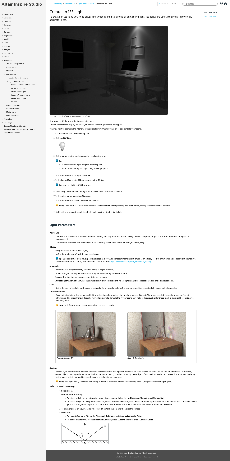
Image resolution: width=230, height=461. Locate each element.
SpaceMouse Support (12, 133)
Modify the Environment (18, 78)
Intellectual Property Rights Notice (129, 457)
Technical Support (151, 457)
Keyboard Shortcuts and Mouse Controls (19, 129)
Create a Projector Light (20, 95)
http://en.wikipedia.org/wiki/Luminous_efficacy (130, 261)
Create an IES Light (18, 98)
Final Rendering (12, 115)
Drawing (7, 57)
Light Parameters (210, 16)
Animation (8, 119)
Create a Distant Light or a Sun (23, 85)
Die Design (8, 122)
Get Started (8, 18)
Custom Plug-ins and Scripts (15, 126)
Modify (6, 39)
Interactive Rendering (14, 67)
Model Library (11, 112)
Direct (6, 42)
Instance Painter (12, 108)
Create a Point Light (19, 88)
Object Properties (13, 105)
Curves (6, 28)
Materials (9, 71)
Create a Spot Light (18, 91)
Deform (7, 46)
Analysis (7, 50)
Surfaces (7, 32)
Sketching (7, 25)
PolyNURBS (8, 35)
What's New (8, 14)
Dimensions (8, 53)
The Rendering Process (15, 64)
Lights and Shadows (16, 81)
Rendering (8, 60)
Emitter (14, 102)
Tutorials (7, 21)
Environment (11, 74)
